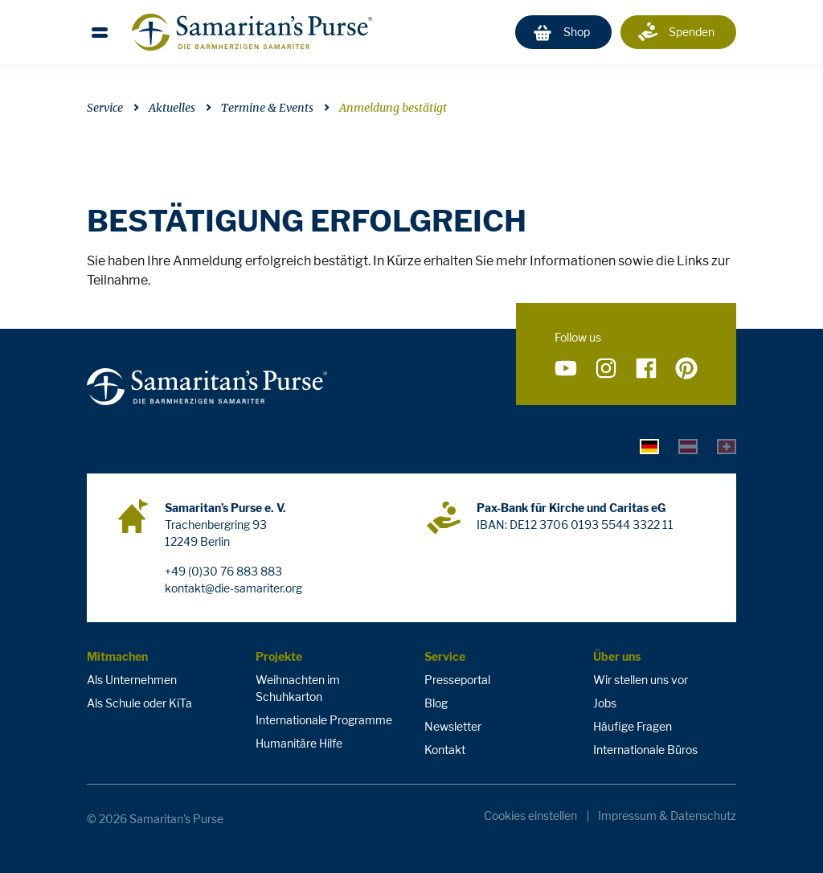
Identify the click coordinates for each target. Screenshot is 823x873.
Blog (436, 703)
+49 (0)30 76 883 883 (223, 571)
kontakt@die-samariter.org (233, 588)
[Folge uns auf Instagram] (606, 369)
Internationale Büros (645, 749)
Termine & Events (267, 107)
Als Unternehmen (132, 680)
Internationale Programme (324, 720)
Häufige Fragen (632, 726)
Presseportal (457, 680)
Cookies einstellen (530, 816)
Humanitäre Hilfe (299, 743)
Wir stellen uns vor (640, 680)
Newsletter (452, 726)
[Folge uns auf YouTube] (565, 369)
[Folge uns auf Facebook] (646, 369)
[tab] (649, 446)
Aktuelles (172, 107)
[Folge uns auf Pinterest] (686, 369)
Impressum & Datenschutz (667, 816)
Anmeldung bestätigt (393, 107)
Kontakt (444, 749)
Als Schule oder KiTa (139, 703)
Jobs (604, 703)
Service (105, 107)
